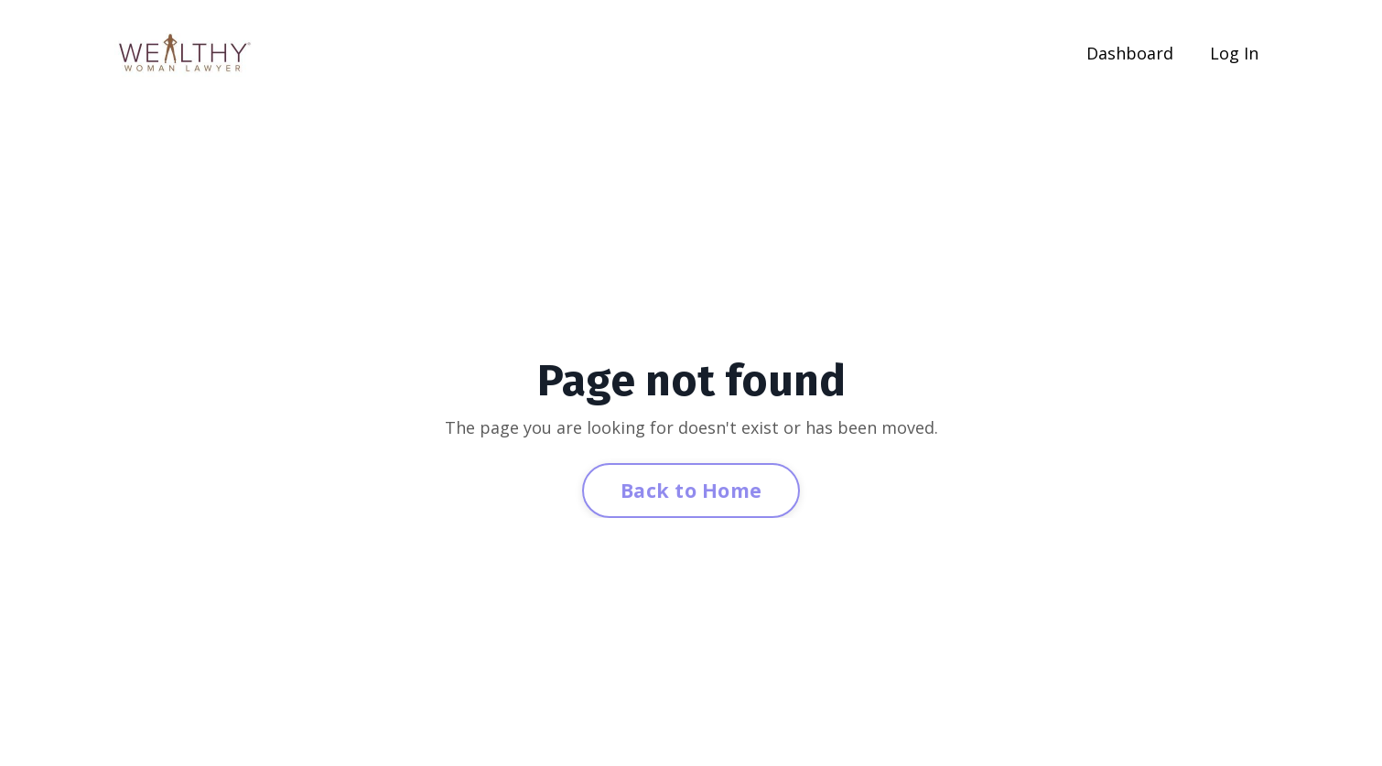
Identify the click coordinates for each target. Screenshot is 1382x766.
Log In (1234, 53)
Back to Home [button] (691, 490)
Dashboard (1129, 53)
